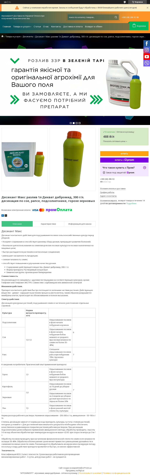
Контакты (56, 26)
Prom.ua (88, 468)
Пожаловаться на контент (90, 473)
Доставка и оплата (73, 26)
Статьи (37, 26)
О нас (46, 26)
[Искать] (116, 17)
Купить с (124, 160)
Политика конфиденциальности (116, 473)
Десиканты (28, 36)
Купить (124, 153)
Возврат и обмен (93, 26)
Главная (7, 26)
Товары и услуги (21, 26)
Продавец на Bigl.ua (75, 470)
